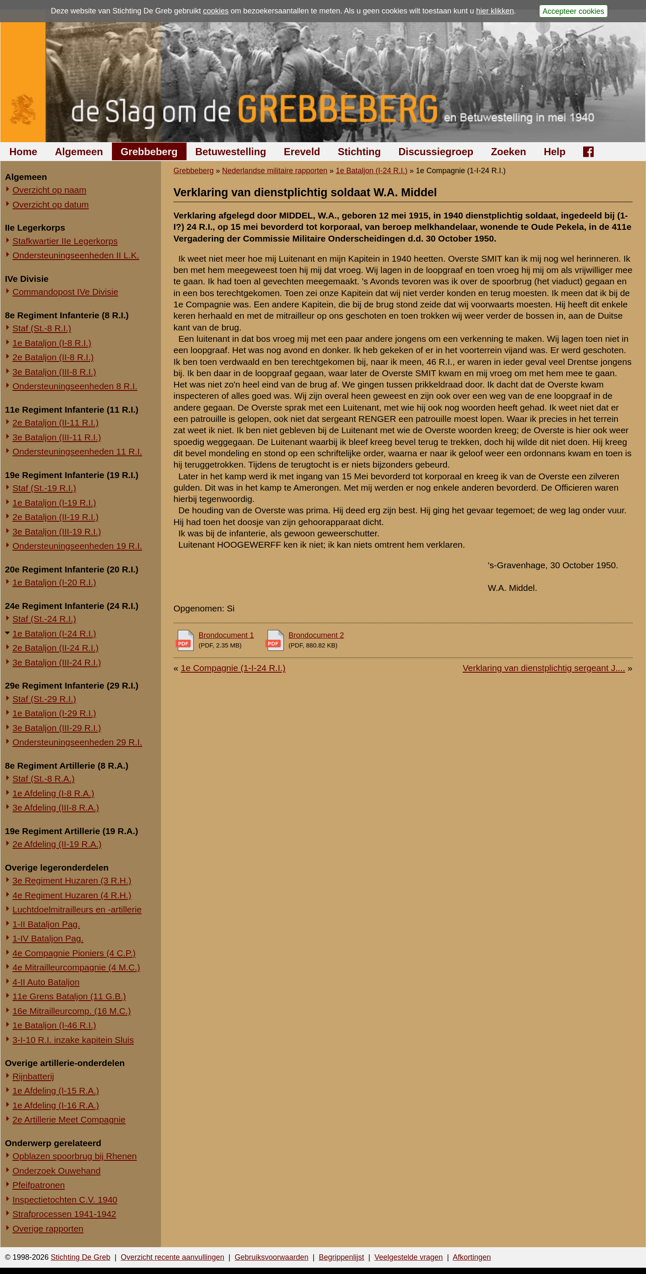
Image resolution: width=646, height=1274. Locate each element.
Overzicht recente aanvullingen (172, 1257)
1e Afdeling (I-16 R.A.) (56, 1105)
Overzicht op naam (49, 190)
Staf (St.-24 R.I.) (44, 619)
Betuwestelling (230, 151)
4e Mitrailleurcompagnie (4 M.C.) (76, 967)
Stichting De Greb (80, 1257)
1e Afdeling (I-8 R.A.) (53, 793)
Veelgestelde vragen (408, 1257)
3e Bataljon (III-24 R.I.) (57, 662)
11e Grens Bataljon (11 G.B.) (69, 996)
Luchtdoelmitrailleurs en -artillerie (77, 909)
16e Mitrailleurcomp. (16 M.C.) (72, 1011)
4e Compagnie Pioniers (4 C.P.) (74, 953)
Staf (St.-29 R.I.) (44, 699)
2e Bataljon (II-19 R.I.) (56, 517)
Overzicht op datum (51, 204)
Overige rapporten (48, 1228)
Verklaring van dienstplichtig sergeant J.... (544, 668)
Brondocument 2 (316, 635)
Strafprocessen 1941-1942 (65, 1214)
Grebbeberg (149, 151)
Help (555, 151)
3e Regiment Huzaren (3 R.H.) (72, 880)
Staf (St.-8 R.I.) (42, 328)
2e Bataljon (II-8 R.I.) (53, 357)
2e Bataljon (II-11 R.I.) (56, 422)
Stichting (359, 151)
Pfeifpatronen (39, 1185)
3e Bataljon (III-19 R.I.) (57, 531)
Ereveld (302, 151)
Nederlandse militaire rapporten (274, 170)
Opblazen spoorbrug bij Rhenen (75, 1156)
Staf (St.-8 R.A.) (44, 778)
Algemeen (79, 151)
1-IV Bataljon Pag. (48, 938)
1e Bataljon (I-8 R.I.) (52, 343)
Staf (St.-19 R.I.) (44, 488)
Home (23, 151)
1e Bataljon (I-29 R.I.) (54, 713)
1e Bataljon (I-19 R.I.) (54, 502)
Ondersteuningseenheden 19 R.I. (77, 546)
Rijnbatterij (33, 1076)
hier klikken (495, 11)
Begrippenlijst (341, 1257)
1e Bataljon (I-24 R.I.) (54, 633)
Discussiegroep (435, 151)
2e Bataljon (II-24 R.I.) (56, 648)
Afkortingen (472, 1257)
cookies (215, 11)
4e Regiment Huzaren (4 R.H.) (72, 895)
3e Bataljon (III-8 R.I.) (54, 372)
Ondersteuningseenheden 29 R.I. (77, 742)
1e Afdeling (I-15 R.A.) (56, 1090)
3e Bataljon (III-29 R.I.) (57, 728)
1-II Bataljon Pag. (46, 924)
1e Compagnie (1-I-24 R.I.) (233, 668)
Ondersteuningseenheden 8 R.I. (75, 386)
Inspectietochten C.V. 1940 (65, 1199)
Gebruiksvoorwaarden (272, 1257)
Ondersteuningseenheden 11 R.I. (77, 451)
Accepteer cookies (573, 11)
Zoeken (508, 151)
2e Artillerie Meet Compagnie (69, 1119)
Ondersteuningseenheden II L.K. (76, 255)
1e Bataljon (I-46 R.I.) (54, 1025)
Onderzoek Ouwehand (57, 1170)
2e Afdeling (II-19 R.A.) (57, 844)
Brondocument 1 (226, 635)
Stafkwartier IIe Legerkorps (65, 241)
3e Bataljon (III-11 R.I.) (57, 437)
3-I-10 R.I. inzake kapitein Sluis (73, 1040)
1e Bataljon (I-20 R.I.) (54, 582)
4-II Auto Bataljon (46, 982)
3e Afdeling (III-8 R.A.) (56, 807)
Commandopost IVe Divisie (65, 291)
